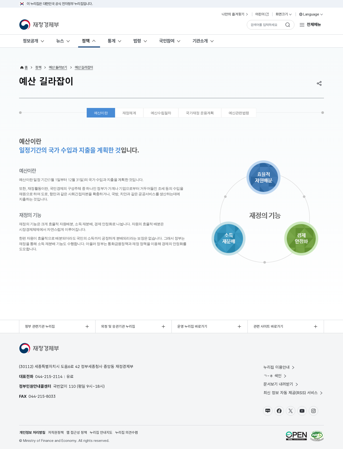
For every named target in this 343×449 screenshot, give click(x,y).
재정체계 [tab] (129, 113)
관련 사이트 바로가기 (268, 326)
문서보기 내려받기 (281, 384)
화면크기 (284, 14)
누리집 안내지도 (101, 432)
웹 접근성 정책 (76, 432)
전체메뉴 (314, 24)
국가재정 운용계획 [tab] (200, 113)
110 (72, 386)
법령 (137, 41)
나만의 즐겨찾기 (235, 14)
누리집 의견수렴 (126, 432)
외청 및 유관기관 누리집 (118, 326)
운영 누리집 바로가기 (192, 326)
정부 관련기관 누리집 (40, 326)
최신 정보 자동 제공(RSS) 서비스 (293, 392)
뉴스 (60, 41)
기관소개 (200, 41)
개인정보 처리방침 (32, 432)
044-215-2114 (48, 376)
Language (311, 14)
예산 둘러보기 (58, 67)
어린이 (262, 14)
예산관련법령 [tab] (239, 113)
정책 (86, 41)
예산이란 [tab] (101, 113)
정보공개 (30, 41)
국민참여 (166, 41)
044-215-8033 (42, 396)
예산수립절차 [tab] (161, 113)
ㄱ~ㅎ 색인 (275, 375)
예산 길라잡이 (84, 67)
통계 (111, 41)
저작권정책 (56, 432)
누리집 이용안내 (279, 367)
